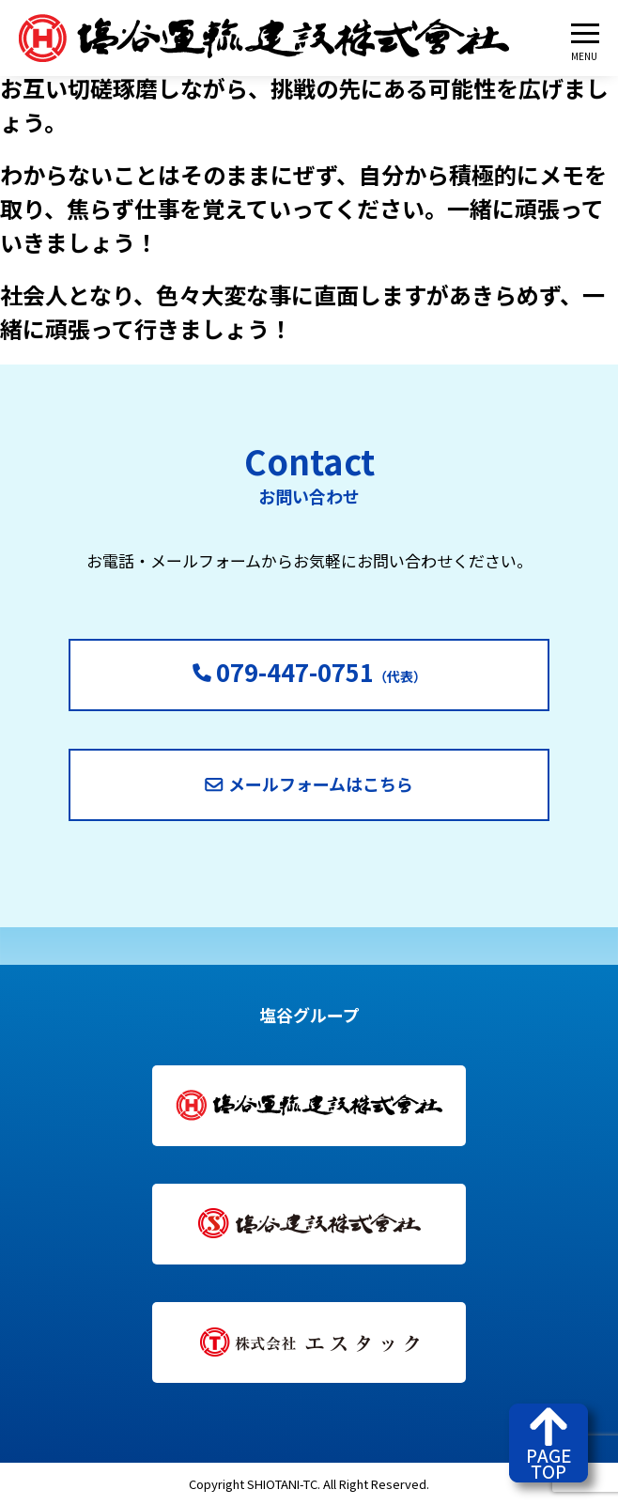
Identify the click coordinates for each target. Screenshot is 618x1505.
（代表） (309, 671)
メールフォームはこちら (309, 783)
